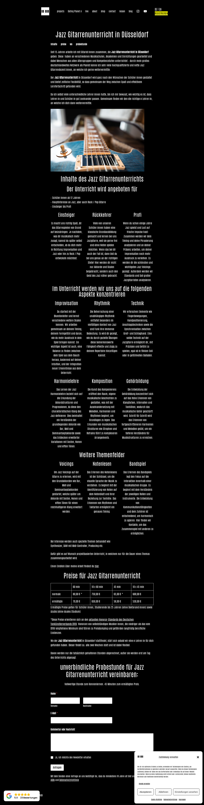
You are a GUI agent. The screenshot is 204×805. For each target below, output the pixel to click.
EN (160, 9)
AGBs (53, 780)
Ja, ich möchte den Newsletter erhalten (73, 757)
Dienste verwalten (144, 783)
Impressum (182, 799)
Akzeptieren (145, 792)
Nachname (87, 706)
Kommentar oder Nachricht (63, 729)
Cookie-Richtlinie (156, 799)
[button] (197, 757)
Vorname (54, 706)
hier (97, 566)
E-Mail (54, 713)
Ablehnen (163, 792)
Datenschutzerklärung (170, 799)
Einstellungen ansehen (186, 792)
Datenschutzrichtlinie (69, 780)
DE (156, 9)
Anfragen (57, 767)
